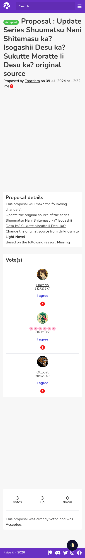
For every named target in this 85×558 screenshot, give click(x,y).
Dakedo (42, 285)
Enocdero (32, 80)
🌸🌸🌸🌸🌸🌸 (42, 328)
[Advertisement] (42, 137)
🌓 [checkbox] (72, 545)
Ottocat (42, 372)
